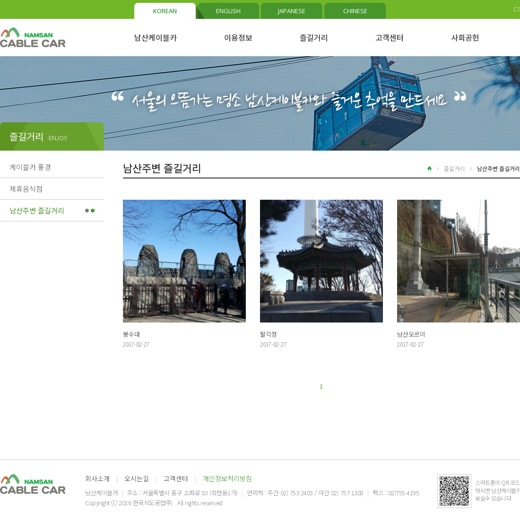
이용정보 (238, 37)
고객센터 (389, 37)
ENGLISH (228, 11)
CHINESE (355, 11)
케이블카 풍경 (30, 167)
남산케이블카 (155, 37)
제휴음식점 (26, 189)
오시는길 (136, 478)
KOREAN (165, 11)
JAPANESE (291, 11)
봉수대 (131, 334)
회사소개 (97, 478)
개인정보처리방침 (227, 478)
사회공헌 (465, 37)
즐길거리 (314, 37)
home (424, 168)
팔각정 (268, 334)
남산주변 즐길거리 (36, 210)
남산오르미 (411, 334)
